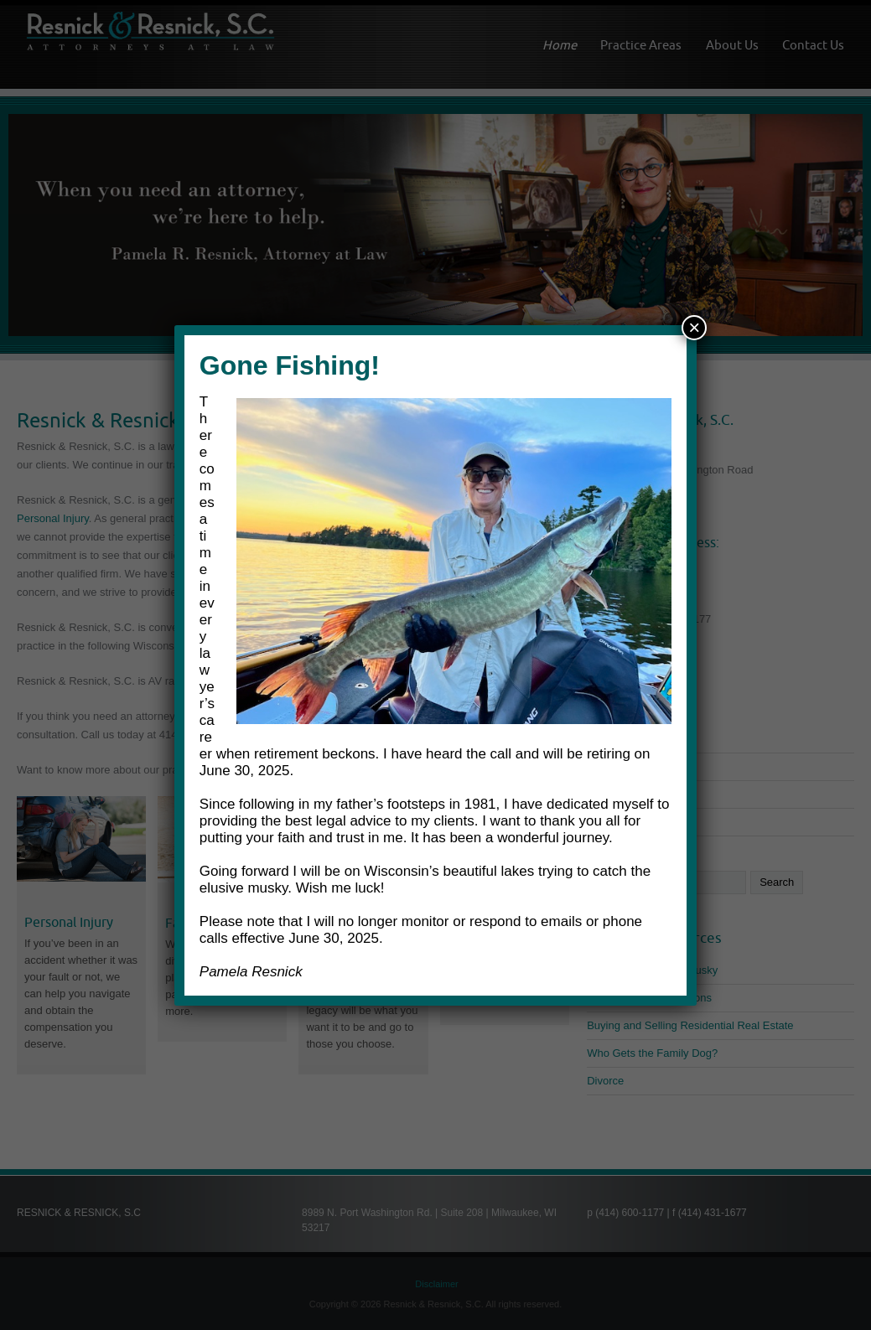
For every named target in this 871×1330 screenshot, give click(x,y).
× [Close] (694, 327)
